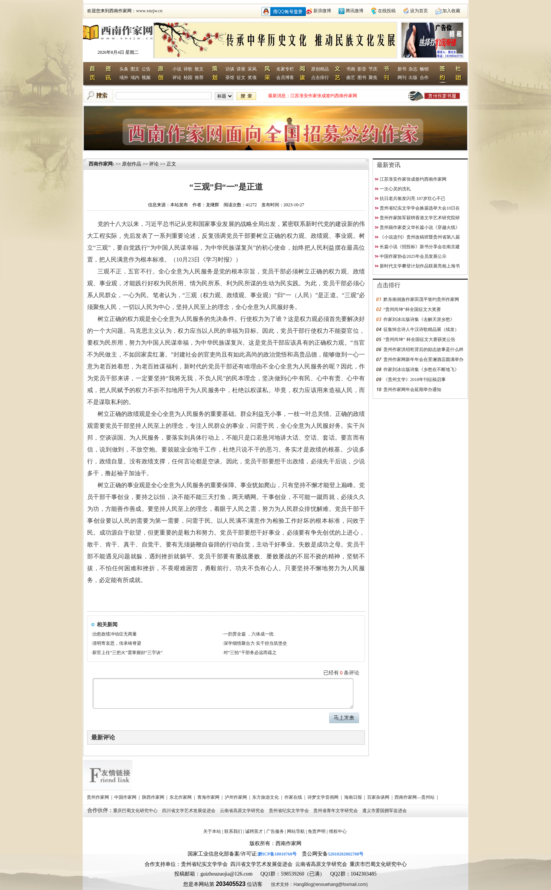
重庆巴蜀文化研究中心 (136, 810)
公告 (146, 69)
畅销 (424, 69)
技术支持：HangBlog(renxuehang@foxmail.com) (319, 884)
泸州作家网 (236, 797)
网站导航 (296, 831)
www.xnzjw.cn (149, 10)
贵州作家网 (98, 797)
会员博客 (285, 77)
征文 (241, 77)
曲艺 (350, 77)
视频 (146, 77)
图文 (135, 69)
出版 (413, 77)
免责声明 (317, 831)
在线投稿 (387, 10)
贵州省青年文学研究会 (336, 810)
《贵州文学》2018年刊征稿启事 (414, 379)
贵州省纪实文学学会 (289, 810)
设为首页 (419, 10)
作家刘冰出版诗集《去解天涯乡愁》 (419, 319)
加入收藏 (451, 10)
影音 (361, 69)
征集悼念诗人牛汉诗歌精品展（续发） (421, 329)
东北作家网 (181, 797)
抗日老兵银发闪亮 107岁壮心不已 (412, 198)
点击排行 (320, 77)
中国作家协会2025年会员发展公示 (413, 256)
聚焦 (373, 77)
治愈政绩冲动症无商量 (114, 634)
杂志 (413, 69)
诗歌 (188, 69)
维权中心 (338, 831)
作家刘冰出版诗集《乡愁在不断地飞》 (421, 369)
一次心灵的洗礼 (395, 188)
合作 (424, 77)
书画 (350, 69)
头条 (123, 69)
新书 (401, 69)
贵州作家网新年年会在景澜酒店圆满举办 (423, 359)
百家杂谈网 (378, 797)
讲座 (241, 69)
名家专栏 (285, 69)
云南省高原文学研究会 (242, 810)
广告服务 (275, 831)
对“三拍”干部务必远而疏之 (250, 652)
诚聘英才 (254, 831)
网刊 (401, 77)
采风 (252, 69)
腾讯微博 (354, 10)
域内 (135, 77)
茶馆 (229, 77)
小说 (176, 69)
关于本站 (212, 831)
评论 (176, 77)
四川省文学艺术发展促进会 (189, 810)
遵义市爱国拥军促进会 (385, 810)
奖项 (252, 77)
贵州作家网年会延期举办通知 (412, 389)
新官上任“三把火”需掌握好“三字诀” (127, 652)
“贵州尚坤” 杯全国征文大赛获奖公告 (419, 339)
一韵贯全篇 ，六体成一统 (249, 634)
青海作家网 (209, 797)
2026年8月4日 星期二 (118, 52)
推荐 (199, 77)
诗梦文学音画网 (323, 797)
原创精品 (320, 69)
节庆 (373, 69)
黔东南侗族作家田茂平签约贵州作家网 (421, 299)
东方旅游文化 (266, 797)
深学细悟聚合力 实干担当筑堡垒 (255, 643)
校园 (188, 77)
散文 (199, 69)
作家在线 (293, 797)
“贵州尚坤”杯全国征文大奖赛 (412, 309)
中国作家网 (126, 797)
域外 (123, 77)
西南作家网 (101, 164)
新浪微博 (322, 10)
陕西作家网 (153, 797)
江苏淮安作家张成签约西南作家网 (323, 95)
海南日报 (353, 797)
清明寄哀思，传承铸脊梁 (116, 643)
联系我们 (233, 831)
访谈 (229, 69)
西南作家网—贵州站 (415, 797)
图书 (361, 77)
